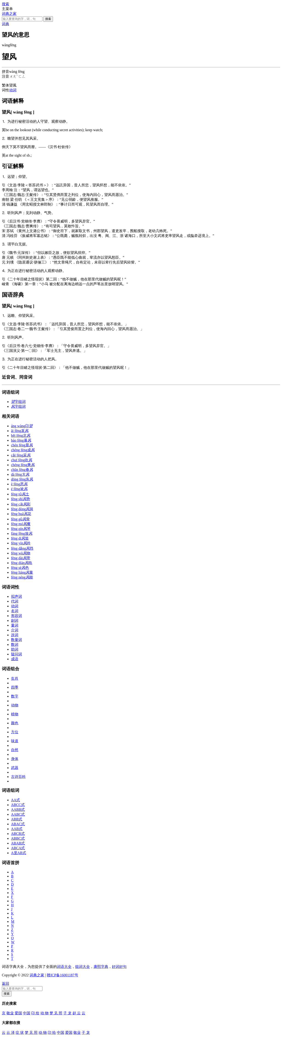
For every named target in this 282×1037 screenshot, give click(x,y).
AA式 (15, 800)
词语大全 (64, 967)
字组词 (18, 402)
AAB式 (16, 829)
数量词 (16, 640)
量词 (14, 625)
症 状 (20, 1032)
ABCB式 (18, 834)
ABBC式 (18, 838)
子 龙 (67, 1013)
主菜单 (7, 9)
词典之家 (9, 14)
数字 (14, 696)
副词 (14, 620)
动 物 (44, 1013)
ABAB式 (18, 843)
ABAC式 (18, 824)
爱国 (18, 1013)
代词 (14, 601)
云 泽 (10, 1032)
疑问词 (16, 654)
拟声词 (16, 596)
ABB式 (16, 819)
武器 (14, 768)
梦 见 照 (56, 1013)
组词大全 (82, 967)
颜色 (14, 723)
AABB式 (18, 810)
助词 (14, 649)
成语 (14, 659)
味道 (14, 741)
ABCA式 (18, 848)
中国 (26, 1013)
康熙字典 (101, 967)
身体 (14, 759)
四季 (14, 687)
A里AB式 (18, 853)
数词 (14, 644)
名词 (14, 611)
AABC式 (18, 814)
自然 (14, 750)
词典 (5, 24)
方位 (14, 732)
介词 (14, 630)
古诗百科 (18, 777)
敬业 (10, 1013)
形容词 (16, 616)
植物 (14, 714)
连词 (14, 635)
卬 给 (35, 1013)
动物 (14, 705)
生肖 (14, 678)
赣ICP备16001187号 (62, 975)
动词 (13, 90)
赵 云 (76, 1013)
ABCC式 (18, 805)
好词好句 (119, 967)
